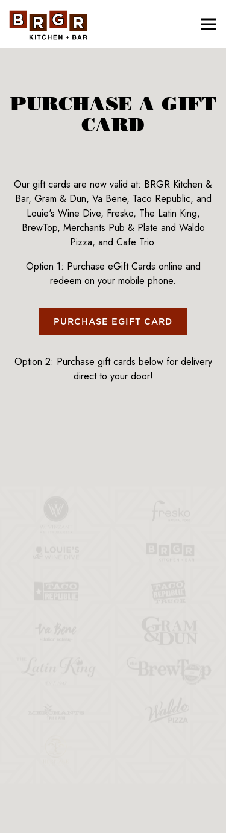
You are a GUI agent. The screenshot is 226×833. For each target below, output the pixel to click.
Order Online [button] (113, 787)
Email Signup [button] (113, 818)
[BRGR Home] (48, 24)
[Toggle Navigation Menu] (209, 24)
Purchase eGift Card (113, 321)
